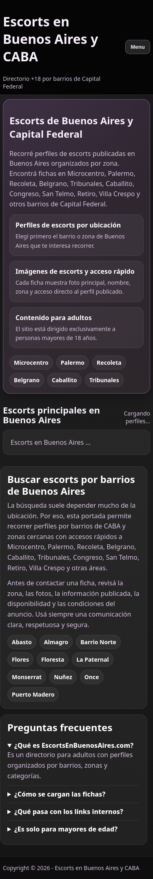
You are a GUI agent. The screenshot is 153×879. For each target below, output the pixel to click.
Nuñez (63, 677)
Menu (138, 47)
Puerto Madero (33, 694)
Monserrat (27, 677)
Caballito (64, 380)
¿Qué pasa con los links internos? (68, 811)
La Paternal (92, 659)
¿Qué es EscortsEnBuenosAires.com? (73, 745)
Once (91, 677)
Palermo (72, 362)
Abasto (22, 642)
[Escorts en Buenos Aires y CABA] (61, 47)
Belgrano (27, 380)
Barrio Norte (98, 642)
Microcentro (31, 362)
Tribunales (104, 380)
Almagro (56, 642)
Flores (20, 659)
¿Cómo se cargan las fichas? (59, 794)
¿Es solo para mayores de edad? (66, 829)
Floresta (52, 659)
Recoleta (109, 362)
